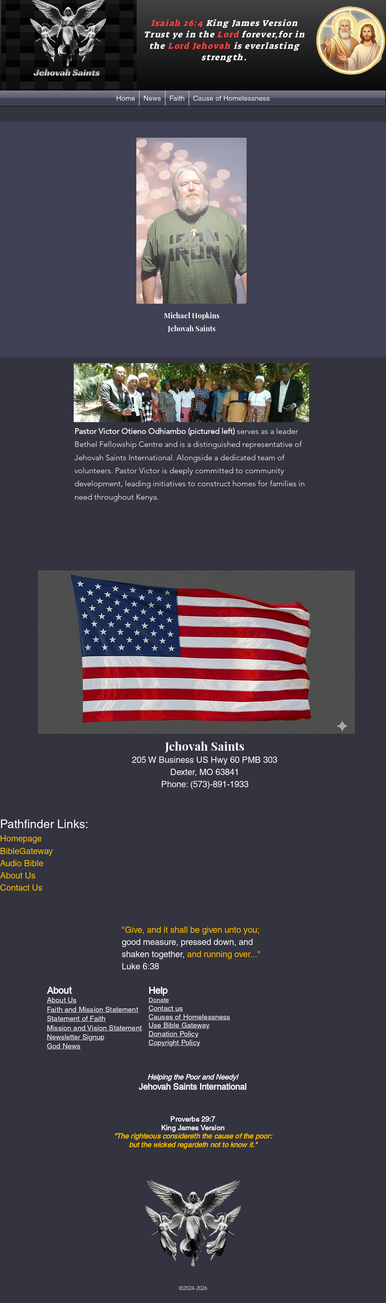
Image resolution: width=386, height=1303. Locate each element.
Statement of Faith (76, 1018)
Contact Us (21, 888)
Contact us (165, 1008)
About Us (17, 875)
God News (63, 1046)
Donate (158, 1000)
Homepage (21, 838)
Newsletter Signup (75, 1037)
